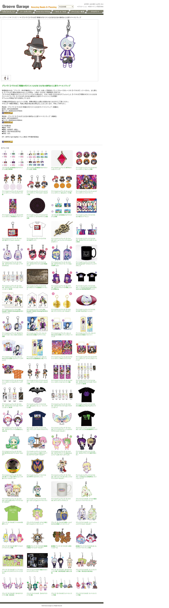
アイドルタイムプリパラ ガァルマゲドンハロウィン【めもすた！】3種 (61, 192)
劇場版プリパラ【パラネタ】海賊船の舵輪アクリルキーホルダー (37, 546)
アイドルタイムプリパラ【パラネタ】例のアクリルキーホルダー (11, 239)
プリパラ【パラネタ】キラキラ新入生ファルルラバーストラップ (37, 523)
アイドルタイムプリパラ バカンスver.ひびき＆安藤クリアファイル (36, 334)
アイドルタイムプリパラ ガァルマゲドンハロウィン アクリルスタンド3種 (12, 193)
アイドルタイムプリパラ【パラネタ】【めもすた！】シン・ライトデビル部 (37, 405)
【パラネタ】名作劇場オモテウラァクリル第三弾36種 (12, 168)
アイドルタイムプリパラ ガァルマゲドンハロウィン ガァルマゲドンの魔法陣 (37, 216)
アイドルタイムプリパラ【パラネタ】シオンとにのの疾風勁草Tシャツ (86, 428)
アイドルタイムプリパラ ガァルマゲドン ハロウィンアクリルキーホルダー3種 (37, 382)
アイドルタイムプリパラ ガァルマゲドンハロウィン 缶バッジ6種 (86, 168)
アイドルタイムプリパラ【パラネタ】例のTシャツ (36, 239)
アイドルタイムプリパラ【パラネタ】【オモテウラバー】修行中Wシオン (86, 453)
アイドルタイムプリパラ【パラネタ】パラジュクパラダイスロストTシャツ (37, 429)
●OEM (90, 6)
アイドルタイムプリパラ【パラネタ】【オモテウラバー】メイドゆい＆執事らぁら (61, 263)
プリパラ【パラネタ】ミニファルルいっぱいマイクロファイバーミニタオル (12, 571)
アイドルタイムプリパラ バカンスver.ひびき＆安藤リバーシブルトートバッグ (62, 334)
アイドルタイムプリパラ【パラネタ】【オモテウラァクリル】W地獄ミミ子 (37, 263)
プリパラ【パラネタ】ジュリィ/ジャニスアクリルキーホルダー (86, 523)
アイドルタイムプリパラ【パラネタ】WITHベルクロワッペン (36, 475)
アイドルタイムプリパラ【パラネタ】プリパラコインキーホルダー (61, 310)
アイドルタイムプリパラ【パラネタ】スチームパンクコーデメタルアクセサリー (61, 240)
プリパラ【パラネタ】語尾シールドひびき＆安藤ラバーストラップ (61, 523)
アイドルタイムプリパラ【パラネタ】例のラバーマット (85, 215)
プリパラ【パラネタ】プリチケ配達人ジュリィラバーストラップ (86, 499)
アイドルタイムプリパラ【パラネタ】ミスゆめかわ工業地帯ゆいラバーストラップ (86, 476)
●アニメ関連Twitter (97, 6)
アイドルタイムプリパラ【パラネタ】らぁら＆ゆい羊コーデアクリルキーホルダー (12, 500)
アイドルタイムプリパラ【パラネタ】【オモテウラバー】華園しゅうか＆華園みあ (61, 287)
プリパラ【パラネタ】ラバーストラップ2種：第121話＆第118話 (86, 570)
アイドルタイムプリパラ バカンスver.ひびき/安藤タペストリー (85, 334)
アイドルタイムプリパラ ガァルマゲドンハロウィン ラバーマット (86, 192)
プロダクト (15, 17)
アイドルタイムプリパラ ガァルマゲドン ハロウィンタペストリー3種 (61, 381)
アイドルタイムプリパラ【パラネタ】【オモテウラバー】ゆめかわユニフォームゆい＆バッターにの (61, 453)
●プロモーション (82, 6)
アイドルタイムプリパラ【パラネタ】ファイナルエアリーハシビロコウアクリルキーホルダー (61, 429)
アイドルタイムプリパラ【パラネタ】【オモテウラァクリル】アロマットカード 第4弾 (12, 287)
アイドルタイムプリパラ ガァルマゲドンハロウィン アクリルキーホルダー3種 (37, 193)
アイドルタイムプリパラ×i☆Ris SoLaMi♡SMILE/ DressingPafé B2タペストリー (37, 311)
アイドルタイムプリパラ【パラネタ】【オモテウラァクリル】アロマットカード (61, 405)
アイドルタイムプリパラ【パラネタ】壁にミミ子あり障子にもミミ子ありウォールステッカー (12, 476)
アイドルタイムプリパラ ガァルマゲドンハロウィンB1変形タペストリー (12, 215)
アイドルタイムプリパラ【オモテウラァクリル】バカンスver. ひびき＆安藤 (12, 334)
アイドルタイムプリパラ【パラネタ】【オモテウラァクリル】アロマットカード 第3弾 (86, 382)
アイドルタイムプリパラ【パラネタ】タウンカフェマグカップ (61, 499)
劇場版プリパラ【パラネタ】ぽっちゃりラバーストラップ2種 (86, 546)
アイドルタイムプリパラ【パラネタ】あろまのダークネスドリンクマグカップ (86, 263)
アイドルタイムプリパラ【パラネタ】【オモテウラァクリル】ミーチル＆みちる (12, 263)
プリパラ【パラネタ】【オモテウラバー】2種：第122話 (12, 594)
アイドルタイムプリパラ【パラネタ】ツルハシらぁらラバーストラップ (37, 500)
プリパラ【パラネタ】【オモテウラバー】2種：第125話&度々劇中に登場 (61, 571)
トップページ (4, 17)
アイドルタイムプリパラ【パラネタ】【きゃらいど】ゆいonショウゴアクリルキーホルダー (61, 476)
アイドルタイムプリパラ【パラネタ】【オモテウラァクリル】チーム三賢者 (86, 240)
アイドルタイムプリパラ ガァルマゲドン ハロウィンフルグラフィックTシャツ (12, 382)
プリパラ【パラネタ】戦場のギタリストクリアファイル (37, 570)
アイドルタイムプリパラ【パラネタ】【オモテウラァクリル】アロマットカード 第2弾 (12, 405)
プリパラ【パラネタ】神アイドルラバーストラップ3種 (12, 546)
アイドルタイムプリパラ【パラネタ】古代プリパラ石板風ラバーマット (37, 287)
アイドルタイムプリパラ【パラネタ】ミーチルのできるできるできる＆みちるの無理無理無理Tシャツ (86, 287)
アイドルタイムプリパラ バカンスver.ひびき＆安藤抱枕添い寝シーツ (37, 357)
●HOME (86, 4)
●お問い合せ (99, 4)
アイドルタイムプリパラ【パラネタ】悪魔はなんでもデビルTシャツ (86, 405)
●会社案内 (93, 4)
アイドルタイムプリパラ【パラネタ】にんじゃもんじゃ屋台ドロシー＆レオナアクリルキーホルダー (37, 453)
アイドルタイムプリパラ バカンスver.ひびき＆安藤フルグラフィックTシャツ (12, 358)
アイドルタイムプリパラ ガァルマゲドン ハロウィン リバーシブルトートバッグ (86, 358)
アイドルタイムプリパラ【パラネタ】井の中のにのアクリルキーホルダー (12, 453)
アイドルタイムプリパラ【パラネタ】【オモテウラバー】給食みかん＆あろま (12, 429)
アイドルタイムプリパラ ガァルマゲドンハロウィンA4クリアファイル (61, 357)
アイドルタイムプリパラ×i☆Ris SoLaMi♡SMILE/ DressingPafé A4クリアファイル (12, 311)
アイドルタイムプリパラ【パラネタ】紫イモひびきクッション (85, 310)
